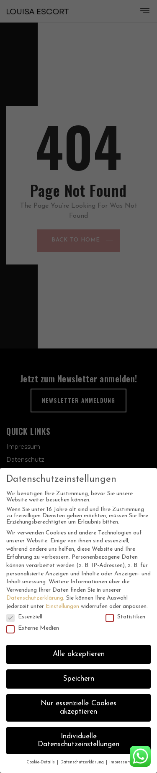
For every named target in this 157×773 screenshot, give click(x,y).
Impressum (120, 762)
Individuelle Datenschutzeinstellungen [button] (78, 740)
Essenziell (24, 617)
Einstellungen (62, 606)
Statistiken (125, 617)
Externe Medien (32, 628)
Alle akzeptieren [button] (79, 654)
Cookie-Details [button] (41, 762)
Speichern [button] (78, 678)
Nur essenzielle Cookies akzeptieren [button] (78, 707)
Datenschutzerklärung (34, 598)
